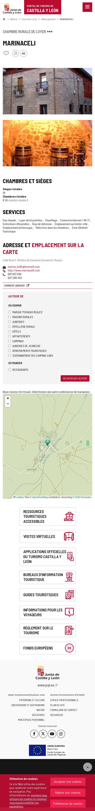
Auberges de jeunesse (24, 346)
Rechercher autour (75, 378)
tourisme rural (29, 19)
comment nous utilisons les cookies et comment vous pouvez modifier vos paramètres (28, 800)
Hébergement (48, 19)
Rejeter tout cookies (68, 792)
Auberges (16, 321)
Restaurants (18, 369)
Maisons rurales (20, 317)
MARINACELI (66, 19)
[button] (8, 398)
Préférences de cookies (68, 803)
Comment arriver (14, 285)
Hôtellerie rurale (21, 326)
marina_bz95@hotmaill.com (24, 266)
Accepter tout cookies (68, 781)
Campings (16, 341)
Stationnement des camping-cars (30, 355)
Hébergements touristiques (27, 350)
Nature (13, 19)
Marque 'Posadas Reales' (25, 312)
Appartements (19, 336)
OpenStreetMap (40, 497)
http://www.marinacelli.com (24, 270)
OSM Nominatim (83, 497)
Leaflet (18, 497)
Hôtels (14, 331)
